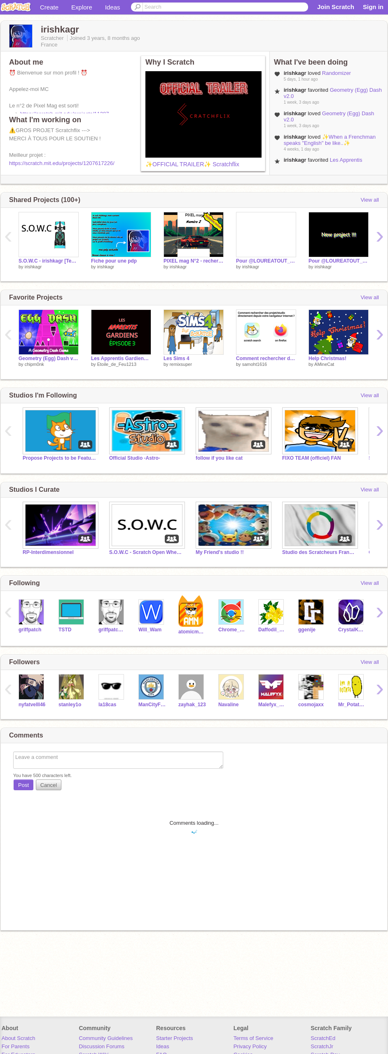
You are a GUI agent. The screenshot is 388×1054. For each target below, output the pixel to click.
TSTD (64, 630)
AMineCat (324, 364)
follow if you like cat (219, 458)
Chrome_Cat (232, 630)
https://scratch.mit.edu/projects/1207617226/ (62, 163)
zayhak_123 (192, 704)
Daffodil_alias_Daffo (272, 630)
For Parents (16, 1046)
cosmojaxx (311, 704)
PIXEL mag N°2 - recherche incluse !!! (194, 261)
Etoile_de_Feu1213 (116, 364)
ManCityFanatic (152, 704)
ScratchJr (322, 1046)
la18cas (107, 704)
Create (49, 7)
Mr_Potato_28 (352, 704)
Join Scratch (335, 6)
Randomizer (336, 73)
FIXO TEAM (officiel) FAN (311, 458)
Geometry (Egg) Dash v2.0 (49, 358)
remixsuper (181, 364)
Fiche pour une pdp (114, 261)
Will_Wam (149, 630)
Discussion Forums (101, 1046)
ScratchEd (323, 1038)
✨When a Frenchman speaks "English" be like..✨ (330, 140)
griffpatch (30, 630)
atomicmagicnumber (192, 632)
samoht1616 (254, 364)
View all (369, 200)
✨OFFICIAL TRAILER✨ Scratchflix (192, 164)
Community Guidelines (106, 1038)
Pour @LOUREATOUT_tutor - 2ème (266, 261)
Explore (81, 7)
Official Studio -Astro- (134, 458)
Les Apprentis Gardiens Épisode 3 (323, 163)
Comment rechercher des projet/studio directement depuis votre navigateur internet (266, 358)
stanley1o (69, 704)
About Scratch (18, 1038)
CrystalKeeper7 (352, 630)
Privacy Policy (250, 1046)
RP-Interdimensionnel (48, 552)
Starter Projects (174, 1038)
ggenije (307, 630)
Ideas (112, 7)
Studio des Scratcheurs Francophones (319, 552)
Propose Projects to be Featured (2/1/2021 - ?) (60, 458)
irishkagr (33, 266)
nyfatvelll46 (32, 704)
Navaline (228, 704)
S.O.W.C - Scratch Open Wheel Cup (146, 552)
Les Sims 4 (176, 358)
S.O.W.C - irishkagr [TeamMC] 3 (49, 261)
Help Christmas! (327, 358)
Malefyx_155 (272, 704)
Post (23, 785)
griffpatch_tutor (112, 630)
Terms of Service (253, 1038)
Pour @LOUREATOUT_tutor (339, 261)
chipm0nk (34, 364)
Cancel (48, 785)
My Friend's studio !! (220, 552)
